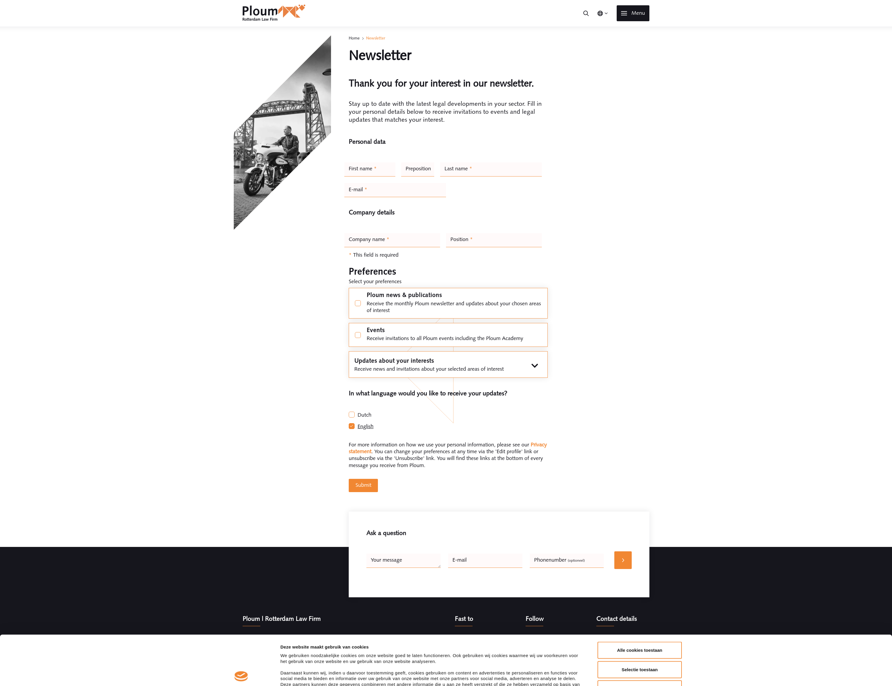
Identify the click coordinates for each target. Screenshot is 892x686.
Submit (363, 485)
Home (354, 38)
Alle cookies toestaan (639, 600)
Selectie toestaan (640, 619)
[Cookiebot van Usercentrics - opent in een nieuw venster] (241, 674)
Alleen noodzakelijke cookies (639, 639)
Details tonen (522, 674)
